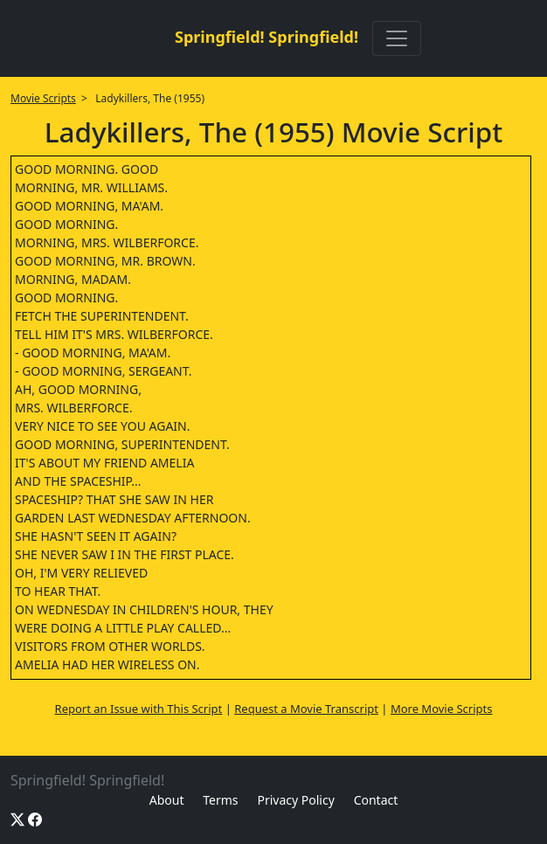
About (166, 800)
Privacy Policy (295, 800)
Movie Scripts (43, 98)
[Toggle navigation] (396, 38)
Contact (376, 800)
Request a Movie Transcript (306, 708)
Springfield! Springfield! (266, 36)
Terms (220, 800)
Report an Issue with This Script (139, 708)
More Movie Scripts (442, 708)
